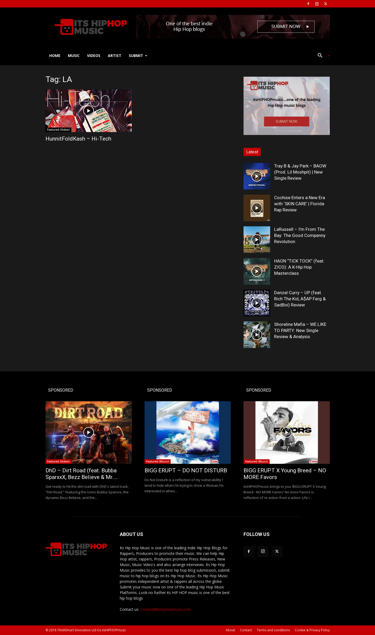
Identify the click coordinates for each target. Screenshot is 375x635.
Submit (138, 55)
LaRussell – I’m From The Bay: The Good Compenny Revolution (299, 235)
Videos (93, 55)
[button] (322, 56)
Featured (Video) (58, 130)
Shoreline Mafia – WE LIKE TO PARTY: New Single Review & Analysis (300, 330)
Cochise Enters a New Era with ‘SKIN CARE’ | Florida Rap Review (299, 203)
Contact (246, 630)
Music (74, 55)
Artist (114, 55)
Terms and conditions (273, 630)
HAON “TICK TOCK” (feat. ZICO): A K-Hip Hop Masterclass (299, 267)
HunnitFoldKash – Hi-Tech (78, 139)
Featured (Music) (157, 461)
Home (54, 55)
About (230, 630)
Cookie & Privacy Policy (312, 630)
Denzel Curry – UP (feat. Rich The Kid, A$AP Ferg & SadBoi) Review (300, 299)
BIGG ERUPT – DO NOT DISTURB (186, 470)
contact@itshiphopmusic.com (165, 609)
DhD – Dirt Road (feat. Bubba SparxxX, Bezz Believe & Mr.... (82, 473)
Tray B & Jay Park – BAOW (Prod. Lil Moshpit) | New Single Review (300, 172)
